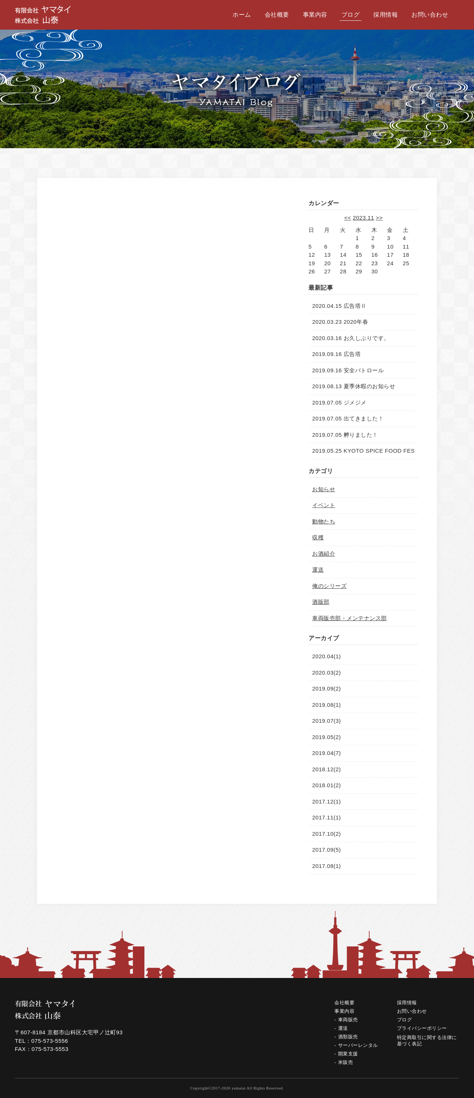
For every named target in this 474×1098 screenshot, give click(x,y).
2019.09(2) (326, 688)
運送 (318, 569)
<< (347, 217)
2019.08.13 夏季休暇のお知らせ (353, 386)
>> (379, 217)
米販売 (345, 1062)
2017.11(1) (326, 817)
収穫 (318, 537)
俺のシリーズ (329, 586)
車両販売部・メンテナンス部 (349, 618)
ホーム (242, 14)
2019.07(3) (326, 721)
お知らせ (323, 489)
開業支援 (348, 1054)
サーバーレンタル (358, 1045)
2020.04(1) (326, 656)
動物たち (323, 521)
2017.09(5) (326, 849)
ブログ (350, 14)
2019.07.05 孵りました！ (345, 435)
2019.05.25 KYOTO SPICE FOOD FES (363, 450)
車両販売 (348, 1019)
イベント (323, 505)
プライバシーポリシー (422, 1028)
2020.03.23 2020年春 (340, 322)
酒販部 (321, 602)
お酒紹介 (323, 553)
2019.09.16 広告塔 (336, 354)
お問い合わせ (429, 14)
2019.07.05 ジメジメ (339, 402)
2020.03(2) (326, 672)
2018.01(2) (326, 785)
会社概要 (277, 14)
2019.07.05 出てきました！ (348, 418)
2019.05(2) (326, 737)
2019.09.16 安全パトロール (348, 370)
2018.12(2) (326, 769)
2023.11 (363, 217)
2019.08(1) (326, 705)
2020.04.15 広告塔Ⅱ (339, 306)
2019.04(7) (326, 753)
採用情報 (385, 14)
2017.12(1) (326, 801)
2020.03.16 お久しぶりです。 (351, 338)
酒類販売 (348, 1036)
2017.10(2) (326, 834)
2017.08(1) (326, 866)
